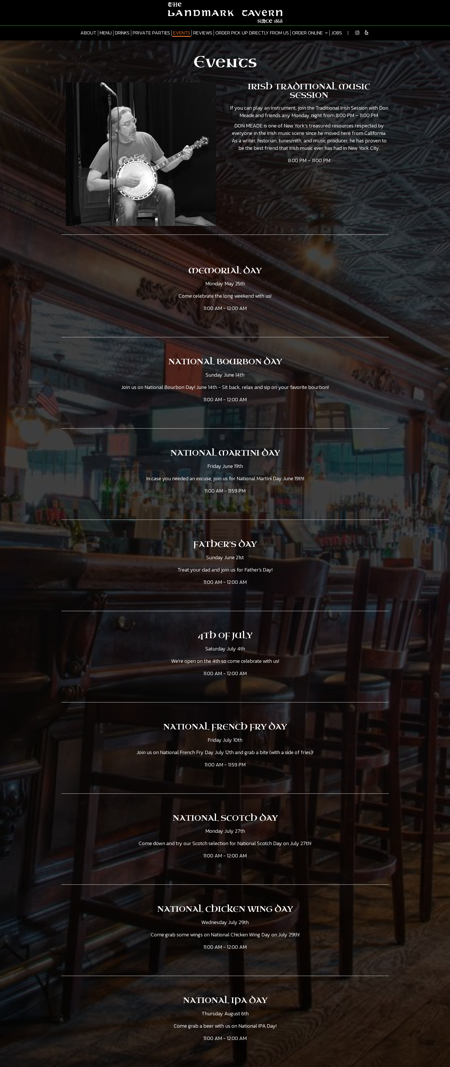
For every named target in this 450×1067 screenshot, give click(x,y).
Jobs (336, 33)
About (88, 33)
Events (181, 33)
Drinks (122, 33)
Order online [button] (310, 33)
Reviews (202, 33)
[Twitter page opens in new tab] (348, 32)
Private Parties (151, 33)
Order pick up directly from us (252, 33)
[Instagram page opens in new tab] (357, 32)
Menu (106, 33)
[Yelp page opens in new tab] (366, 32)
